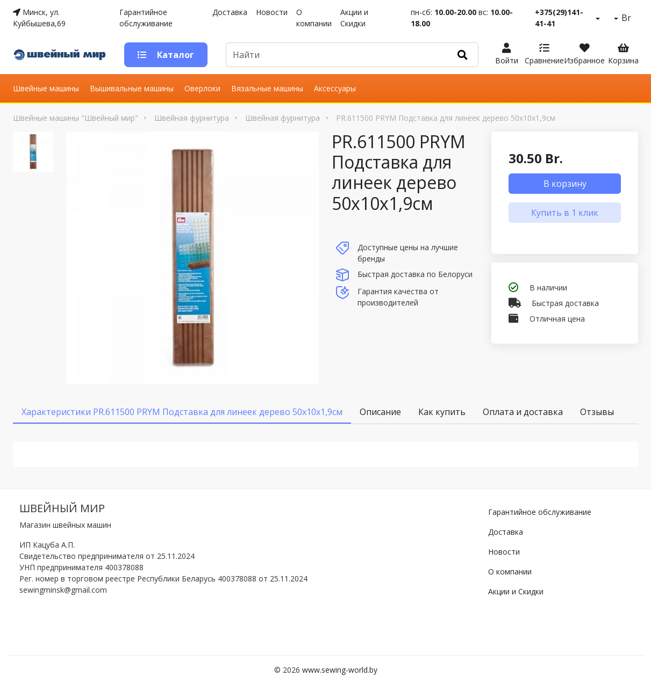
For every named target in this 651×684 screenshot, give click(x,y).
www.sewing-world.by (339, 670)
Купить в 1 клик (564, 213)
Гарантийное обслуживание (146, 17)
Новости (272, 12)
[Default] (337, 54)
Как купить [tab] (442, 412)
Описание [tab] (380, 412)
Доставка (229, 12)
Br (625, 18)
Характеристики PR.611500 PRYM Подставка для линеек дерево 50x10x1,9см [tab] (182, 412)
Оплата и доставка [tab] (523, 412)
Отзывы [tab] (597, 412)
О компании (314, 17)
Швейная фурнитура (191, 118)
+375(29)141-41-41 (559, 17)
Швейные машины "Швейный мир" (75, 118)
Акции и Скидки (354, 17)
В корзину (564, 184)
